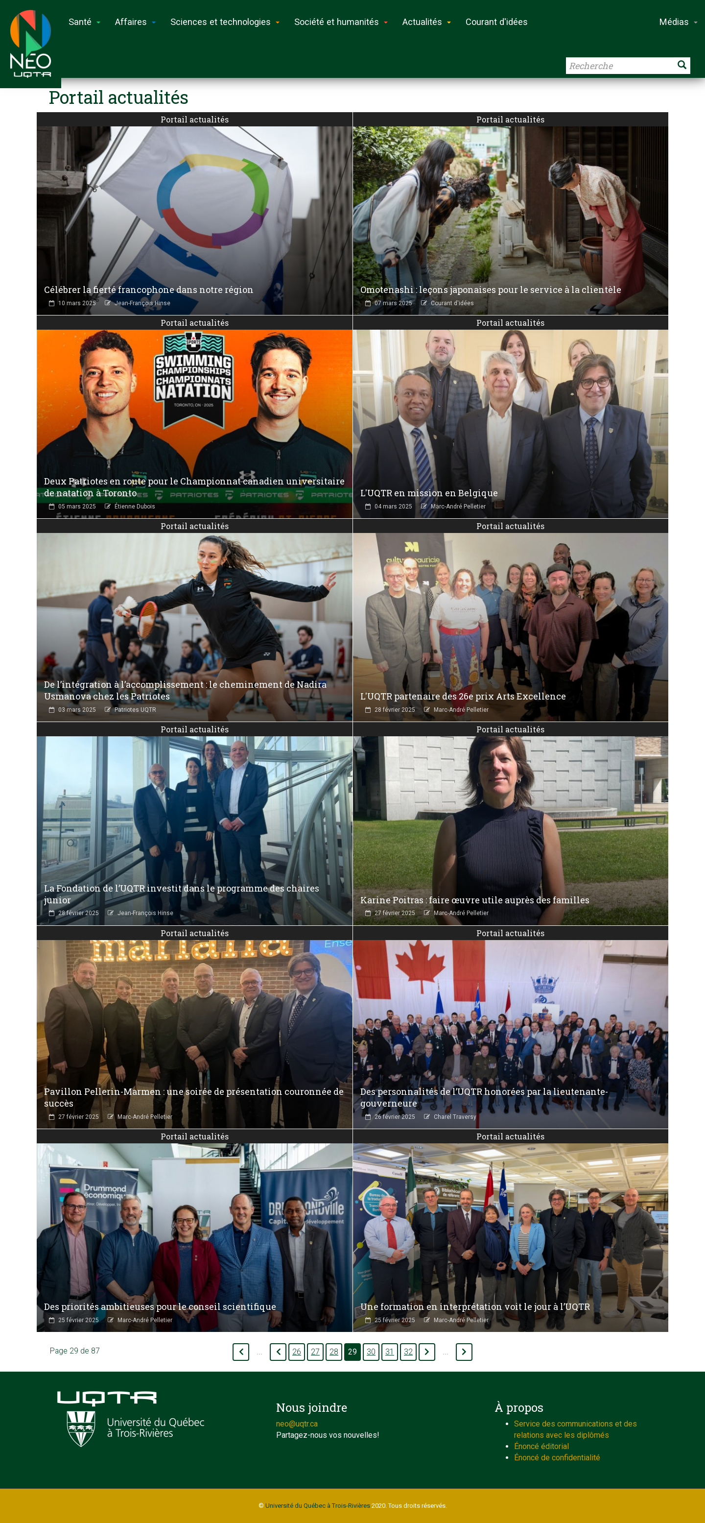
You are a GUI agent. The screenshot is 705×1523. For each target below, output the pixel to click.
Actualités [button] (426, 22)
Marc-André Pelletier (458, 506)
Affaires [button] (135, 22)
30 (371, 1352)
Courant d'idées (452, 303)
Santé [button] (84, 22)
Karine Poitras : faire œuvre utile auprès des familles (474, 900)
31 (389, 1352)
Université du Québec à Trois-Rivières (317, 1505)
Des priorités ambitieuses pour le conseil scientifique (160, 1306)
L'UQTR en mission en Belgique (429, 493)
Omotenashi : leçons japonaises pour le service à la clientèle (490, 289)
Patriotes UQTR (135, 709)
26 (296, 1352)
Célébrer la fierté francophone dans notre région (149, 289)
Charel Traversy (455, 1116)
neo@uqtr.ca (297, 1423)
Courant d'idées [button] (497, 22)
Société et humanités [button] (341, 22)
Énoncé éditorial (541, 1446)
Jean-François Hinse (142, 303)
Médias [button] (678, 22)
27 (315, 1352)
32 (408, 1352)
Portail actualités (195, 119)
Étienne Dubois (135, 506)
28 (333, 1352)
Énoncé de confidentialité (557, 1457)
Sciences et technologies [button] (225, 22)
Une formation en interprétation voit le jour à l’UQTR (475, 1306)
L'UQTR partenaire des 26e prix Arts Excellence (463, 696)
